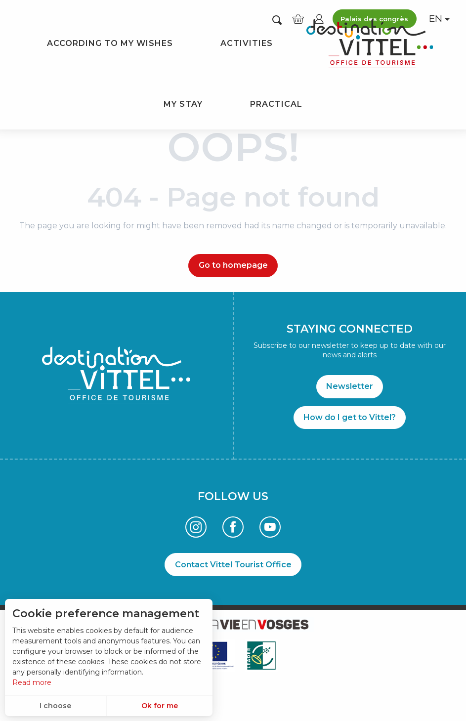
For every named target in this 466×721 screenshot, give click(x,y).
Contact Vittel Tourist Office (233, 564)
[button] (277, 19)
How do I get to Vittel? (349, 417)
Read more (31, 682)
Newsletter (349, 386)
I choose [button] (55, 705)
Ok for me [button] (159, 705)
